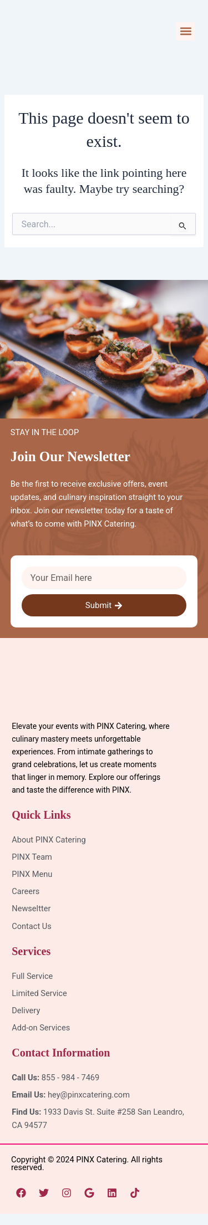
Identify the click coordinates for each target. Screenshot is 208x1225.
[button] (185, 31)
